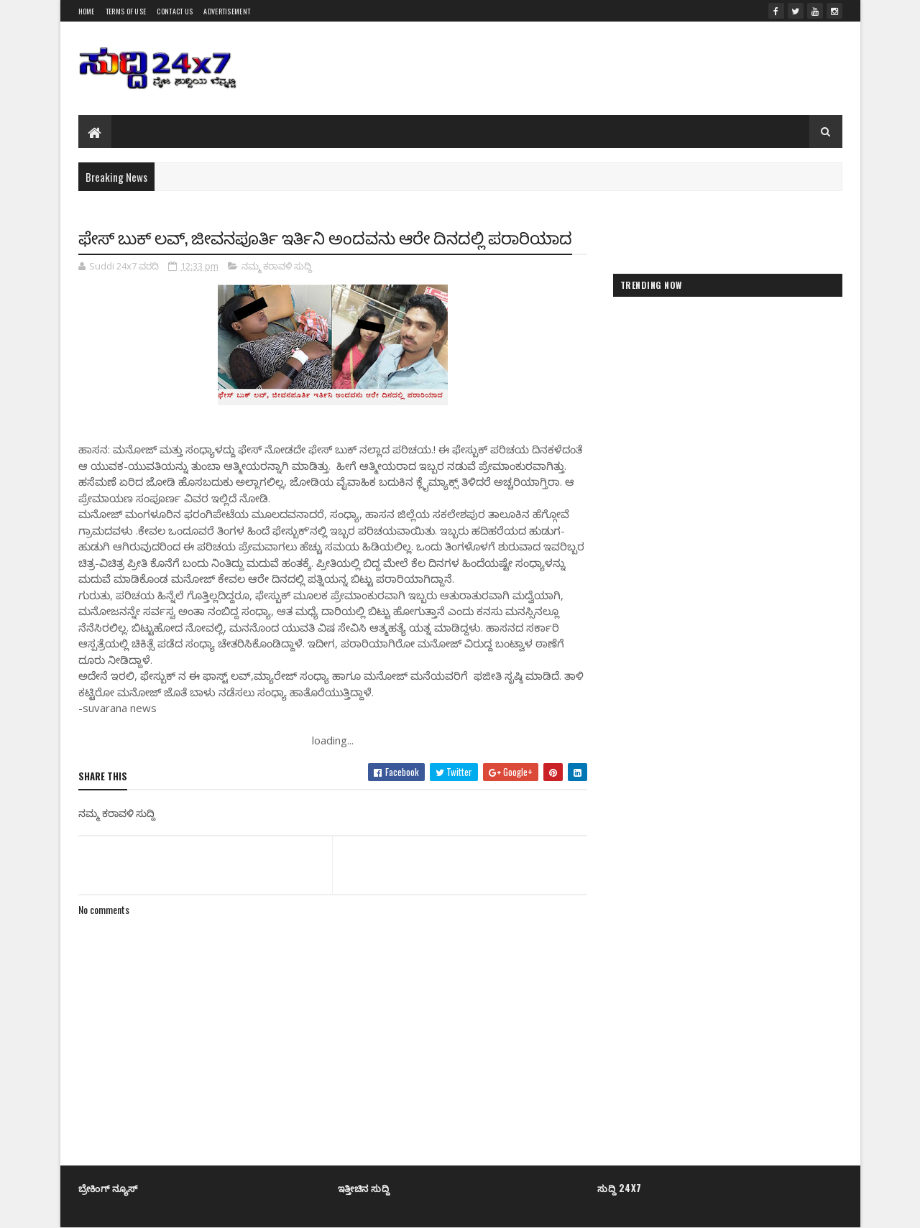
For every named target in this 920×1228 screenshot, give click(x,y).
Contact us (175, 11)
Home (86, 11)
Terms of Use (126, 11)
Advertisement (226, 11)
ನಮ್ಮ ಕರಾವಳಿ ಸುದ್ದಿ (277, 265)
